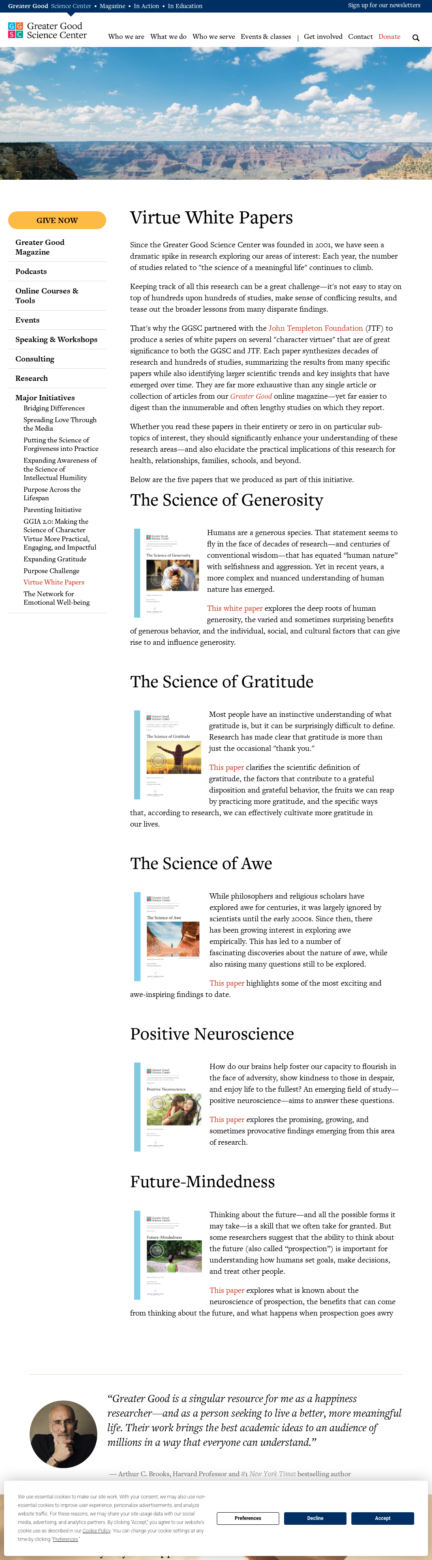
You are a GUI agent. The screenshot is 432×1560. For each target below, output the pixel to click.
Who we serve (213, 37)
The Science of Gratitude (222, 683)
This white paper (235, 608)
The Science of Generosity (226, 502)
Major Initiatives (45, 397)
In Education (185, 6)
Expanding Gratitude (55, 559)
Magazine (112, 6)
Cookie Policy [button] (97, 1531)
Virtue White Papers (54, 583)
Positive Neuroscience (212, 1036)
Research (31, 378)
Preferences (248, 1518)
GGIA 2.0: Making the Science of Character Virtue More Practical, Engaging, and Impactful (60, 535)
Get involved (323, 37)
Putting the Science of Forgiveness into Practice (61, 445)
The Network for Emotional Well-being (57, 599)
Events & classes (266, 37)
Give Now (57, 220)
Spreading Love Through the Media (60, 425)
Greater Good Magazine (39, 247)
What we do (168, 37)
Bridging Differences (54, 408)
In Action (146, 6)
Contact (360, 37)
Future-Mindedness (202, 1183)
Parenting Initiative (52, 510)
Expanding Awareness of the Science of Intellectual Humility (60, 469)
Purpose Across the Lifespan (52, 495)
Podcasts (31, 271)
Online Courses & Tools (46, 295)
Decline (315, 1518)
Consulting (34, 358)
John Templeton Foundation (316, 328)
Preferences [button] (65, 1539)
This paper (226, 767)
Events (27, 320)
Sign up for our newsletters (384, 5)
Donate (389, 37)
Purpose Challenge (51, 571)
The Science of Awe (201, 865)
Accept (383, 1518)
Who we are (126, 37)
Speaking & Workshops (56, 339)
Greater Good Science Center (47, 30)
